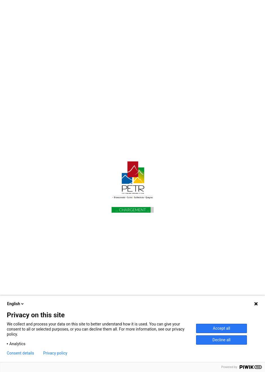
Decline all (221, 340)
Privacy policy (55, 353)
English (16, 303)
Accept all (221, 328)
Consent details (20, 353)
